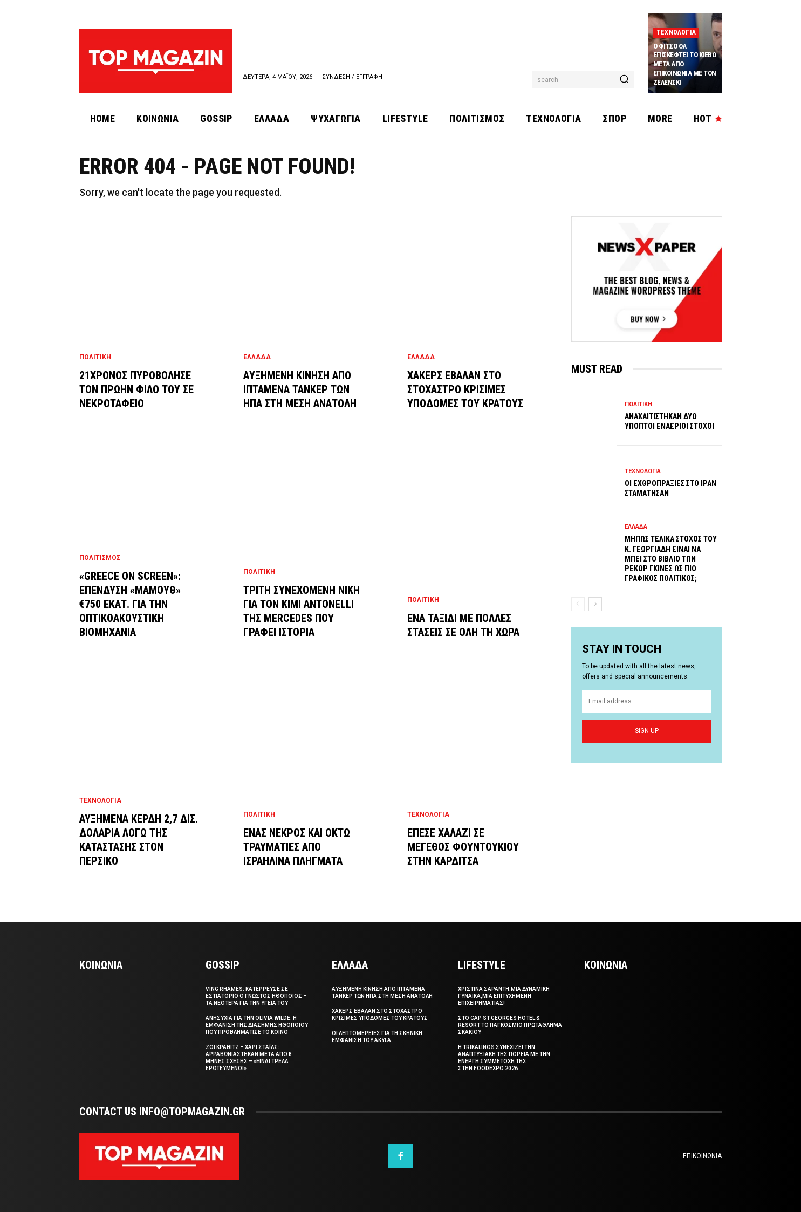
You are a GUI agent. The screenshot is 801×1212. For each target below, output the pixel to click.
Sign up (647, 731)
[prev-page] (578, 604)
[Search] (624, 79)
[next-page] (595, 604)
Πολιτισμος (99, 557)
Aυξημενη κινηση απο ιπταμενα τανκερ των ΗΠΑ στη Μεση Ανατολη (300, 389)
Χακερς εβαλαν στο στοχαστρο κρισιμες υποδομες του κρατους (465, 389)
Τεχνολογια (676, 32)
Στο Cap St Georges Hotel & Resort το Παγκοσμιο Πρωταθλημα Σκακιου (510, 1025)
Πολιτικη (95, 357)
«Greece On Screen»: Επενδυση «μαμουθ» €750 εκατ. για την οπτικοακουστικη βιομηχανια (130, 604)
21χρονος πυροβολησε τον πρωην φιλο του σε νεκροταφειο (136, 389)
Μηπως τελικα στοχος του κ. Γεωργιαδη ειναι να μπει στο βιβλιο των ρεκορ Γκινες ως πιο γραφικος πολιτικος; (671, 559)
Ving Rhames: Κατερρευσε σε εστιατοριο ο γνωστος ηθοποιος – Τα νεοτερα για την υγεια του (256, 996)
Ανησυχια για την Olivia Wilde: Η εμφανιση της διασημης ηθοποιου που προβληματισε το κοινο (257, 1025)
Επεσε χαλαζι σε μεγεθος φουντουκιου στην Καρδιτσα (463, 846)
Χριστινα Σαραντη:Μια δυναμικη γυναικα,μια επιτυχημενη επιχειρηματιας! (504, 996)
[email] (646, 701)
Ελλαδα (257, 357)
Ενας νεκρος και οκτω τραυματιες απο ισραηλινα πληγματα (296, 846)
